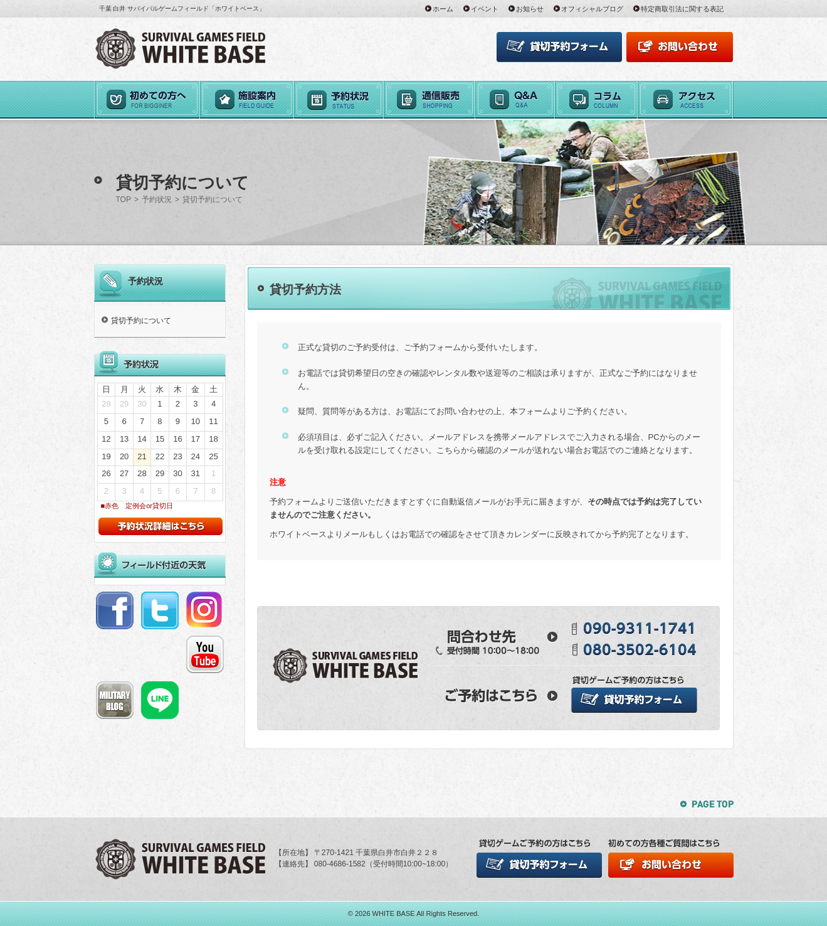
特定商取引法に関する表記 (682, 9)
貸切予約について (141, 320)
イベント (484, 9)
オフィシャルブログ (592, 9)
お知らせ (530, 9)
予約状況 (157, 199)
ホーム (443, 9)
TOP (123, 199)
